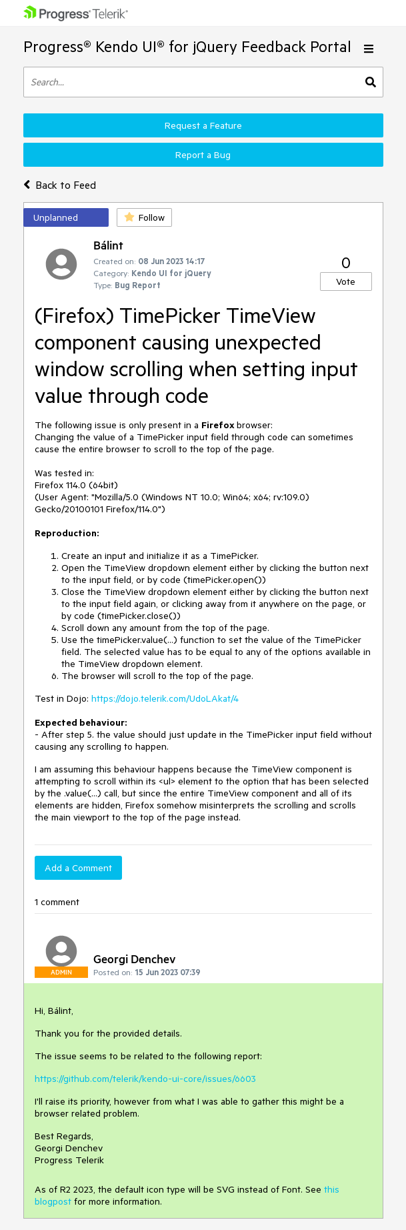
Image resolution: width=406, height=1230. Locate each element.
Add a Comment (78, 868)
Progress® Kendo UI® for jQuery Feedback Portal (187, 46)
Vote (345, 281)
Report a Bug (203, 155)
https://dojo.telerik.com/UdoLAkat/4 (165, 698)
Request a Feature (203, 125)
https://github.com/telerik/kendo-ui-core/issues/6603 (145, 1079)
